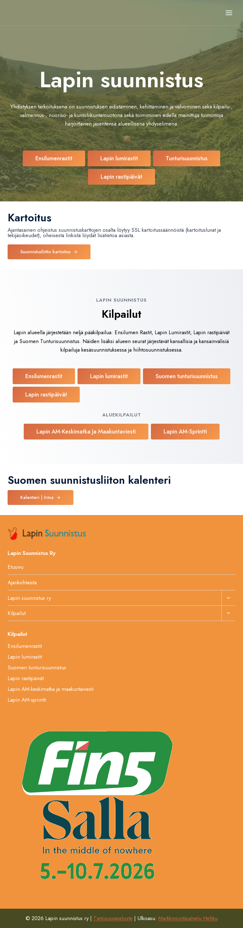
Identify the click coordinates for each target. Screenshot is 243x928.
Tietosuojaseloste (113, 918)
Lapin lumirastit (25, 657)
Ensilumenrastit (25, 646)
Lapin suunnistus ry (29, 598)
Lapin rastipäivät (26, 678)
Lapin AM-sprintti (27, 700)
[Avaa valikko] (228, 12)
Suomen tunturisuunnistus (37, 667)
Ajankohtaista (22, 582)
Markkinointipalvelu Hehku (188, 918)
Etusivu (15, 567)
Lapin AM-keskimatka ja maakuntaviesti (51, 689)
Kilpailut (17, 613)
